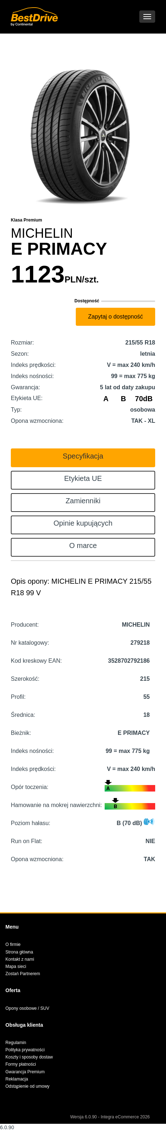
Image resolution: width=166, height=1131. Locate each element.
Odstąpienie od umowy (27, 1086)
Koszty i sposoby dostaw (29, 1057)
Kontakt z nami (19, 959)
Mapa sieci (15, 966)
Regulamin (15, 1042)
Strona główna (19, 952)
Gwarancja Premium (25, 1071)
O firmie (13, 944)
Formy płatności (20, 1064)
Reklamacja (16, 1079)
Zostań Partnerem (22, 973)
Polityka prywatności (25, 1049)
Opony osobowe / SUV (27, 1008)
